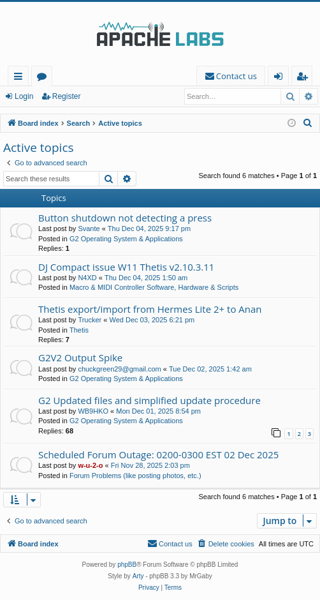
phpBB (126, 564)
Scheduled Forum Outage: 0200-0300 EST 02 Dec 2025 (158, 454)
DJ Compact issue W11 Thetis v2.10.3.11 (126, 266)
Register (66, 96)
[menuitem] (231, 76)
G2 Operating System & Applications (126, 239)
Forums (44, 78)
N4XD (87, 277)
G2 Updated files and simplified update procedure (149, 400)
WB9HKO (93, 411)
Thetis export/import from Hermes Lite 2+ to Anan (150, 309)
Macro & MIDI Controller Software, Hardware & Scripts (153, 287)
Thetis (79, 330)
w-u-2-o (90, 465)
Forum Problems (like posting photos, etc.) (135, 475)
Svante (88, 228)
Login (24, 96)
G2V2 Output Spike (80, 357)
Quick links (20, 78)
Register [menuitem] (305, 78)
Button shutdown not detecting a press (125, 217)
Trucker (89, 320)
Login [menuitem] (280, 78)
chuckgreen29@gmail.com (119, 369)
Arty (138, 576)
